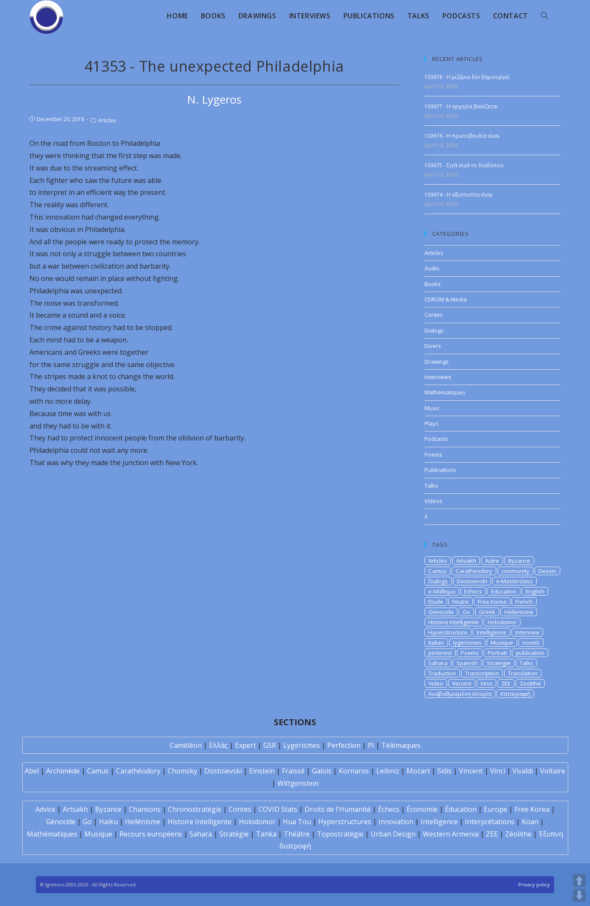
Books (432, 284)
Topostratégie (340, 834)
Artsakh (466, 560)
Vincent (461, 683)
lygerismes (467, 642)
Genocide (440, 612)
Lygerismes (301, 745)
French (524, 601)
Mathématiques (52, 834)
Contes (433, 314)
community (515, 571)
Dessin (547, 571)
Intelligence (491, 632)
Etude (435, 601)
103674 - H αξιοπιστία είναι (458, 194)
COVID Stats (278, 809)
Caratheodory (474, 571)
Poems (433, 454)
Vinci (486, 683)
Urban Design (393, 834)
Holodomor (502, 622)
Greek (487, 612)
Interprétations (489, 821)
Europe (495, 809)
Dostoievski (472, 581)
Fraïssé (293, 771)
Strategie (499, 663)
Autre (492, 560)
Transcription (482, 673)
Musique (502, 642)
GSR (269, 745)
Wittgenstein (298, 783)
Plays (431, 423)
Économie (422, 809)
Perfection (343, 745)
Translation (523, 673)
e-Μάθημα (441, 591)
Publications (440, 470)
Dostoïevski (223, 771)
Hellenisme (518, 612)
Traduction (442, 673)
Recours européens (150, 834)
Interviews (437, 377)
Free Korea (492, 601)
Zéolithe (518, 834)
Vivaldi (522, 771)
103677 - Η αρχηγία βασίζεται (461, 106)
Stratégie (234, 834)
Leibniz (387, 771)
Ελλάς (218, 745)
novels (531, 642)
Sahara (438, 663)
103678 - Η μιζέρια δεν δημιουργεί (466, 77)
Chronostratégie (194, 809)
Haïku (108, 821)
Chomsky (182, 771)
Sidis (444, 771)
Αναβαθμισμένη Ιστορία (459, 694)
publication (530, 653)
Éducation (461, 809)
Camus (437, 571)
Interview (527, 632)
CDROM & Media (445, 299)
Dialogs (434, 330)
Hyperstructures (344, 821)
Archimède (63, 771)
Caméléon (186, 745)
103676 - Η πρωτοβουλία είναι (462, 135)
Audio (431, 268)
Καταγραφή (515, 694)
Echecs (473, 591)
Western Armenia (451, 834)
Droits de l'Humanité (338, 809)
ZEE (506, 683)
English (535, 591)
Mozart (418, 771)
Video (435, 683)
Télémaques (401, 745)
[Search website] (544, 16)
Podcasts (436, 439)
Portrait (497, 653)
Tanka (266, 834)
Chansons (145, 809)
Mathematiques (444, 392)
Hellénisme (142, 821)
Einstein (262, 771)
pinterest (440, 653)
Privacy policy (534, 884)
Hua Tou (297, 821)
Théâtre (297, 834)
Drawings (436, 361)
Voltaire (552, 771)
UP (579, 880)
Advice (45, 809)
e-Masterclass (514, 581)
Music (431, 408)
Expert (245, 745)
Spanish (467, 663)
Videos (433, 501)
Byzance (519, 560)
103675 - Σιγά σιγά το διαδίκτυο (464, 165)
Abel (32, 771)
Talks (431, 485)
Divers (432, 346)
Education (504, 591)
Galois (321, 771)
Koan (530, 821)
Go (466, 612)
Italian (436, 642)
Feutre (460, 601)
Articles (107, 120)
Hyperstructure (448, 632)
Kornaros (354, 771)
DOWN (579, 895)
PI (371, 745)
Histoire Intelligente (453, 622)
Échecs (388, 809)
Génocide (61, 821)
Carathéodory (138, 771)
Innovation (395, 821)
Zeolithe (530, 683)
